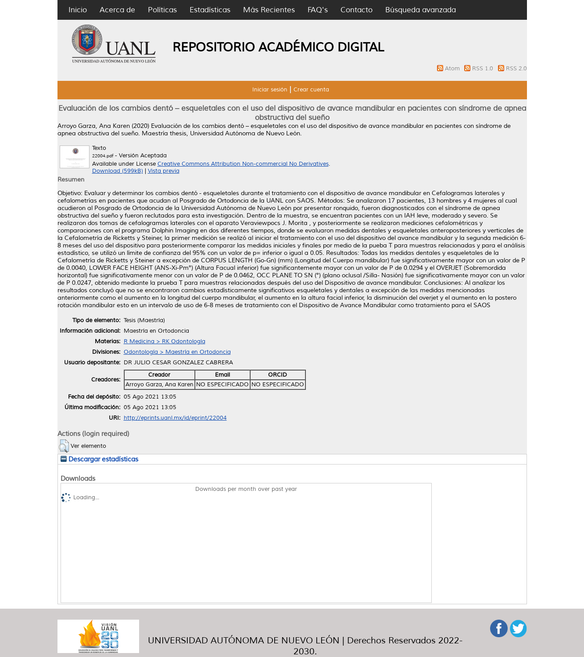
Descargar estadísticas (99, 459)
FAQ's (318, 10)
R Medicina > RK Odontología (164, 341)
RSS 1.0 (483, 68)
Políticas (162, 10)
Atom (453, 68)
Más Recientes (269, 10)
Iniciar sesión (269, 89)
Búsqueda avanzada (420, 10)
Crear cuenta (311, 89)
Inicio (77, 10)
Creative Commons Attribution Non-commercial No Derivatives (243, 163)
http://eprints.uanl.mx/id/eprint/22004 (175, 417)
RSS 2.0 (516, 68)
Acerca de (117, 10)
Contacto (356, 10)
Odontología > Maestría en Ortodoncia (177, 352)
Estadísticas (210, 10)
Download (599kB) (117, 170)
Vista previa (163, 170)
